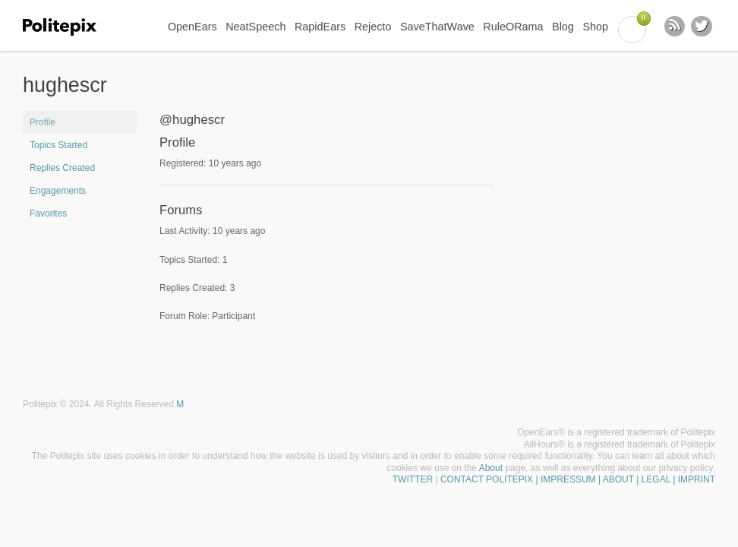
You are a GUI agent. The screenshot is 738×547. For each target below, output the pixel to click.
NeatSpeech (255, 27)
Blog (563, 27)
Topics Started (58, 145)
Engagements (58, 190)
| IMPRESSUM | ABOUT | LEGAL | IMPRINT (624, 479)
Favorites (48, 213)
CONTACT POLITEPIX (486, 479)
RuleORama (513, 27)
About (491, 468)
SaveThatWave (437, 27)
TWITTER (413, 479)
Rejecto (373, 27)
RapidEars (320, 27)
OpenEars (192, 27)
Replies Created (62, 168)
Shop (595, 27)
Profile (42, 122)
